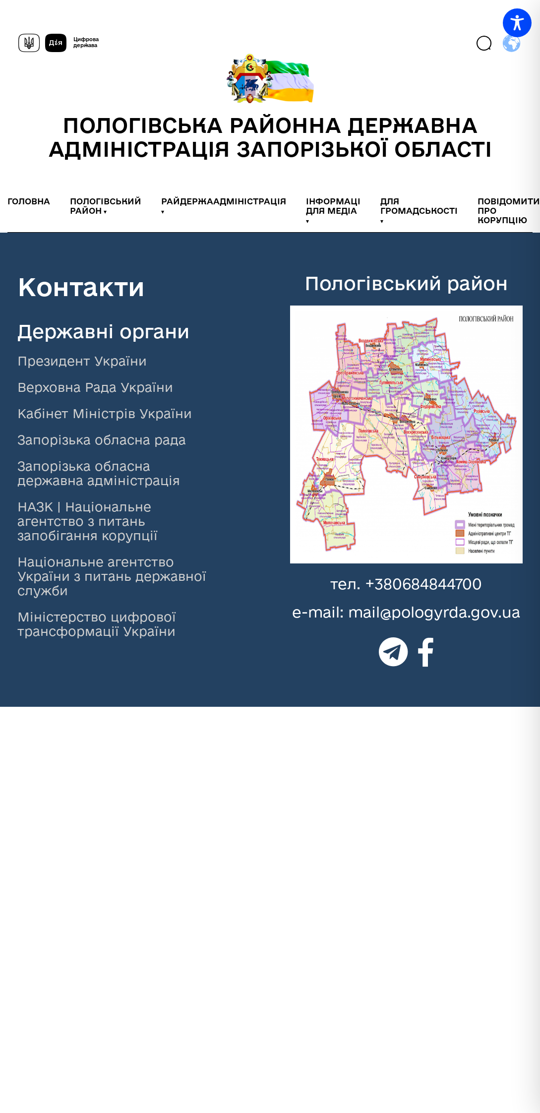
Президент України (82, 361)
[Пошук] (484, 44)
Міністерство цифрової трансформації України (96, 624)
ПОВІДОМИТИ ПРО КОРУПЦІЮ (509, 210)
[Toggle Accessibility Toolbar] (517, 22)
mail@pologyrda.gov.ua (434, 612)
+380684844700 (423, 583)
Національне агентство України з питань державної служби (111, 576)
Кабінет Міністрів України (104, 413)
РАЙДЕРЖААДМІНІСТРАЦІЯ (223, 201)
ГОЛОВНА (28, 201)
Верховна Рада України (95, 387)
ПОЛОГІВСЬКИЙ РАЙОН (105, 205)
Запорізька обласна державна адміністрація (98, 473)
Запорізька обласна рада (101, 440)
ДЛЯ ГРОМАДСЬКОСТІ (419, 205)
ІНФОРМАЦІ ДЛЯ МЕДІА (333, 205)
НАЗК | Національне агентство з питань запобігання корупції (87, 521)
